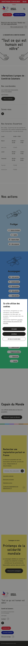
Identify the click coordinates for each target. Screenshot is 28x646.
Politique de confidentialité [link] (14, 342)
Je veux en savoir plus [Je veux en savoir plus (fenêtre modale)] (14, 339)
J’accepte (14, 329)
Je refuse (14, 334)
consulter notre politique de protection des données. (13, 321)
